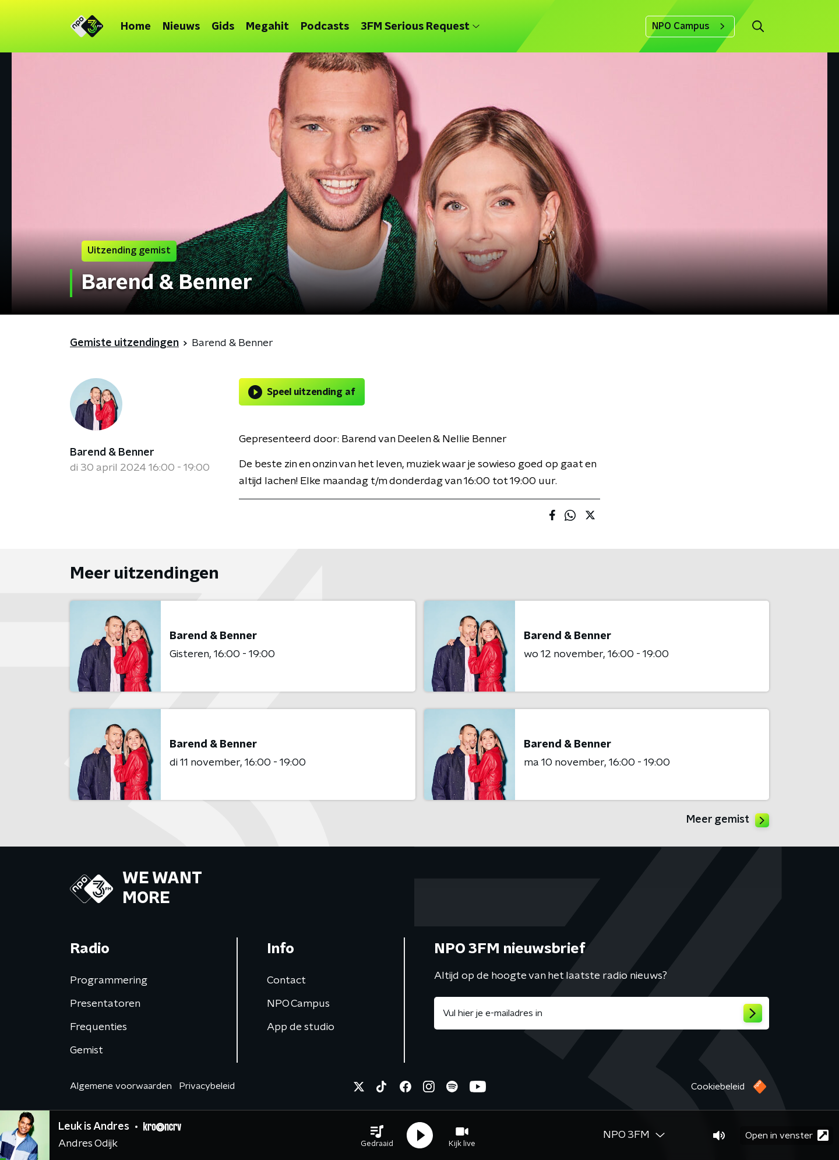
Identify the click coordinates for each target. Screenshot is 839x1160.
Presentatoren (105, 1004)
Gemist (86, 1050)
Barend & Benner (112, 452)
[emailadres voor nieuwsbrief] (601, 1013)
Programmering (108, 980)
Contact (286, 980)
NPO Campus (690, 26)
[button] (377, 1135)
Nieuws (181, 27)
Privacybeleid (207, 1086)
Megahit (267, 27)
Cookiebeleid (718, 1086)
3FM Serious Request (420, 27)
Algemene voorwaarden (121, 1086)
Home (136, 27)
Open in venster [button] (787, 1135)
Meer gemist (727, 820)
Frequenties (98, 1027)
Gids (222, 27)
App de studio (300, 1027)
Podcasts (325, 27)
